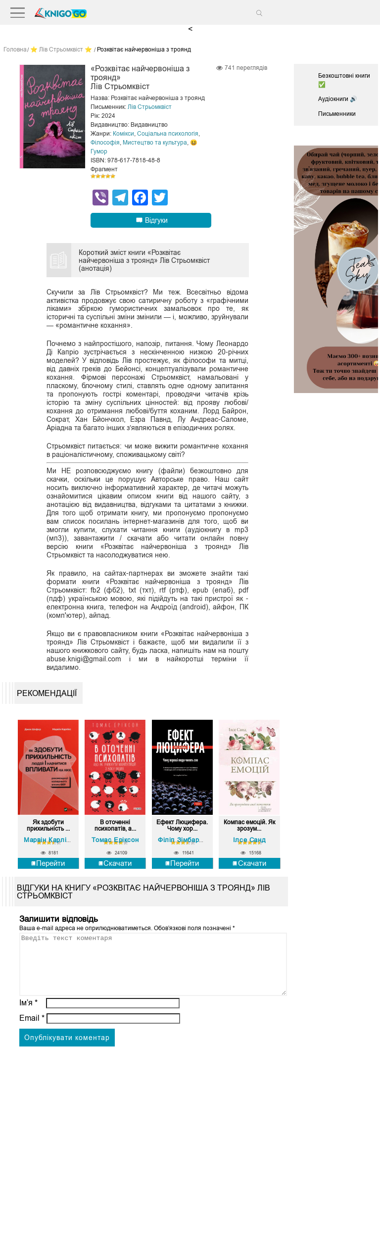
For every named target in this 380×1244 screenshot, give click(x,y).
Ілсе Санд (249, 840)
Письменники (337, 113)
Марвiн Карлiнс (49, 840)
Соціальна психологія (167, 133)
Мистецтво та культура (155, 142)
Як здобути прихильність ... (48, 825)
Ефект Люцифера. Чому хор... (182, 825)
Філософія (105, 142)
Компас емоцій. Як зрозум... (249, 825)
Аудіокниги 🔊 (337, 99)
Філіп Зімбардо (182, 840)
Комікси (123, 133)
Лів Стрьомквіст (150, 106)
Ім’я (28, 1014)
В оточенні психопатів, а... (115, 825)
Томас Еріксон (115, 840)
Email (32, 1030)
